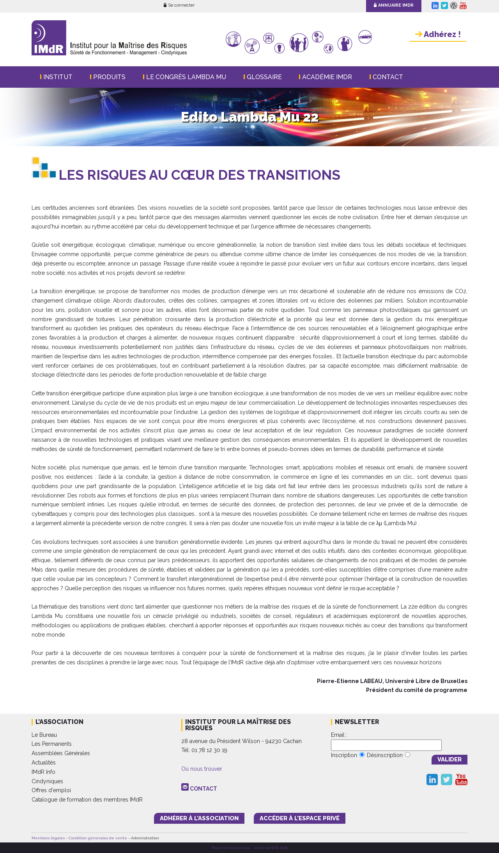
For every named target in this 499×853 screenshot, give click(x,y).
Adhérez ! (438, 34)
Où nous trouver (201, 769)
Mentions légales (48, 838)
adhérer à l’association (199, 818)
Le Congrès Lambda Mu (186, 77)
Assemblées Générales (61, 753)
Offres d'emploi (51, 790)
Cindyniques (47, 781)
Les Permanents (52, 744)
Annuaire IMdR (394, 5)
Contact (388, 77)
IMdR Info (43, 772)
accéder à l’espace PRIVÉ (300, 818)
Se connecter (179, 5)
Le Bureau (44, 735)
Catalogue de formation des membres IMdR (87, 799)
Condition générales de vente (98, 838)
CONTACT (203, 789)
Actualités (44, 762)
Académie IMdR (327, 77)
